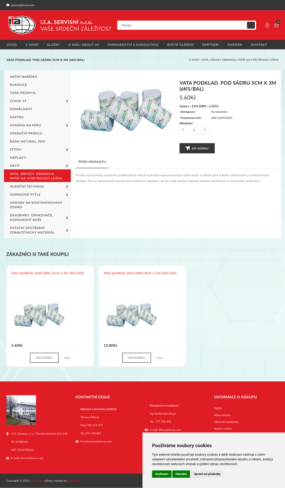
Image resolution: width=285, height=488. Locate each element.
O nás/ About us (84, 44)
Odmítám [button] (181, 474)
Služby (53, 44)
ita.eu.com (37, 480)
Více (67, 358)
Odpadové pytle (39, 194)
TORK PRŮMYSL (23, 93)
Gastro (17, 117)
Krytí (39, 166)
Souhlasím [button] (161, 474)
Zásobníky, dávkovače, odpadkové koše (39, 217)
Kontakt (261, 44)
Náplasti (18, 157)
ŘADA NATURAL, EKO (27, 141)
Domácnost (21, 109)
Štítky (39, 149)
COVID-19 (39, 101)
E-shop (32, 44)
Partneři (212, 44)
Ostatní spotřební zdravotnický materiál (39, 230)
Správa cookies (223, 428)
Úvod (11, 44)
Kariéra (236, 44)
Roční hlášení (181, 44)
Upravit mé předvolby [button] (207, 474)
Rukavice (18, 84)
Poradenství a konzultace (134, 44)
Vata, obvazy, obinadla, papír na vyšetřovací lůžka (240, 60)
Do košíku (197, 148)
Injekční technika (39, 186)
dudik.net (74, 480)
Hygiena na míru (39, 125)
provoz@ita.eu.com (31, 458)
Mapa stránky (222, 415)
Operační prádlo (26, 133)
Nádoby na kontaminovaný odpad (36, 205)
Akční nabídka (23, 76)
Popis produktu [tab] (92, 161)
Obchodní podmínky (226, 422)
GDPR (218, 408)
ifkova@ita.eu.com (170, 430)
